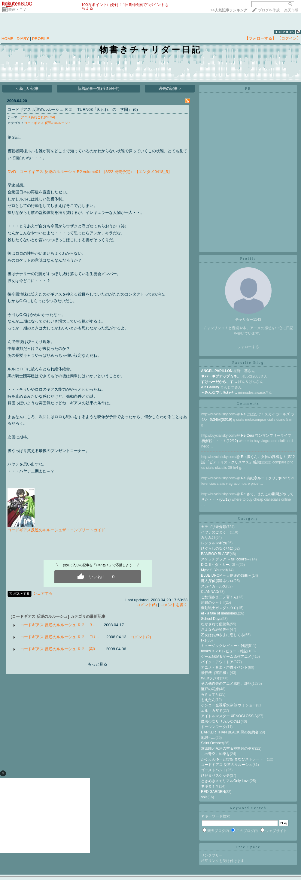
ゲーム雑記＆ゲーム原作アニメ (226, 656)
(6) (135, 109)
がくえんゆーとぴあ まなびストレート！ (234, 759)
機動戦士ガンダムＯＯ (219, 608)
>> (229, 10)
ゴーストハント (213, 770)
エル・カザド (212, 711)
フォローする (248, 347)
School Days (211, 619)
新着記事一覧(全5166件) (99, 88)
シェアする (43, 593)
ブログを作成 (269, 10)
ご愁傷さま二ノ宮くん (219, 597)
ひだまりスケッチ (215, 775)
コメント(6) (146, 604)
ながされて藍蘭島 (215, 624)
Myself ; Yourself (214, 570)
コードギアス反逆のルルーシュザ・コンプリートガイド (56, 530)
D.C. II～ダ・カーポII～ (220, 565)
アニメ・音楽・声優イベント (224, 667)
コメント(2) (140, 637)
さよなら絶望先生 (215, 629)
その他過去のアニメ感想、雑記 (226, 683)
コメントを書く (173, 604)
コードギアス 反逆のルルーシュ (47, 123)
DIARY (23, 38)
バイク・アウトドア (217, 662)
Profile (248, 258)
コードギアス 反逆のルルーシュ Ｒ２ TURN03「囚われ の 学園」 (70, 109)
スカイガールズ (213, 586)
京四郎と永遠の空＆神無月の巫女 (228, 748)
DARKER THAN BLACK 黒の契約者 (230, 732)
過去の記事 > (169, 88)
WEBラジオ (210, 678)
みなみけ (208, 538)
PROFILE (40, 38)
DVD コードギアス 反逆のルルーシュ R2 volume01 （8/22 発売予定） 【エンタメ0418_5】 (90, 171)
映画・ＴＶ (17, 10)
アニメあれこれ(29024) (38, 117)
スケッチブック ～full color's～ (225, 559)
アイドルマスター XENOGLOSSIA (229, 716)
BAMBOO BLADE (215, 554)
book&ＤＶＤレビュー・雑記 (224, 651)
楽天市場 (291, 10)
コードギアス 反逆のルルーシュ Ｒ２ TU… (59, 637)
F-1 (203, 640)
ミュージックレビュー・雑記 (224, 646)
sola (204, 797)
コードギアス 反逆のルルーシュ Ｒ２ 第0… (59, 649)
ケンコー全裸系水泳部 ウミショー (228, 705)
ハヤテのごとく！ (215, 532)
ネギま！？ (210, 786)
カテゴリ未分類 (213, 527)
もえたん (208, 700)
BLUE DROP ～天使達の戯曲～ (226, 575)
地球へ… (208, 738)
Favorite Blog (248, 362)
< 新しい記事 (27, 88)
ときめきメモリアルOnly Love (225, 781)
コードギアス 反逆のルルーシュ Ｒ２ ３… (58, 625)
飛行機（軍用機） (215, 673)
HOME (8, 38)
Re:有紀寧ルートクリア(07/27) (266, 478)
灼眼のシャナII (213, 602)
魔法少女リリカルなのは (221, 721)
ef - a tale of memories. (219, 613)
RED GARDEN (213, 792)
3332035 (284, 32)
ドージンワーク (213, 727)
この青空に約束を (215, 754)
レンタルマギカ (213, 543)
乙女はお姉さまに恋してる (222, 635)
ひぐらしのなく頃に (217, 548)
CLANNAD (209, 592)
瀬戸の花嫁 (210, 689)
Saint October (212, 743)
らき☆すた (210, 694)
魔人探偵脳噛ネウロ (217, 581)
